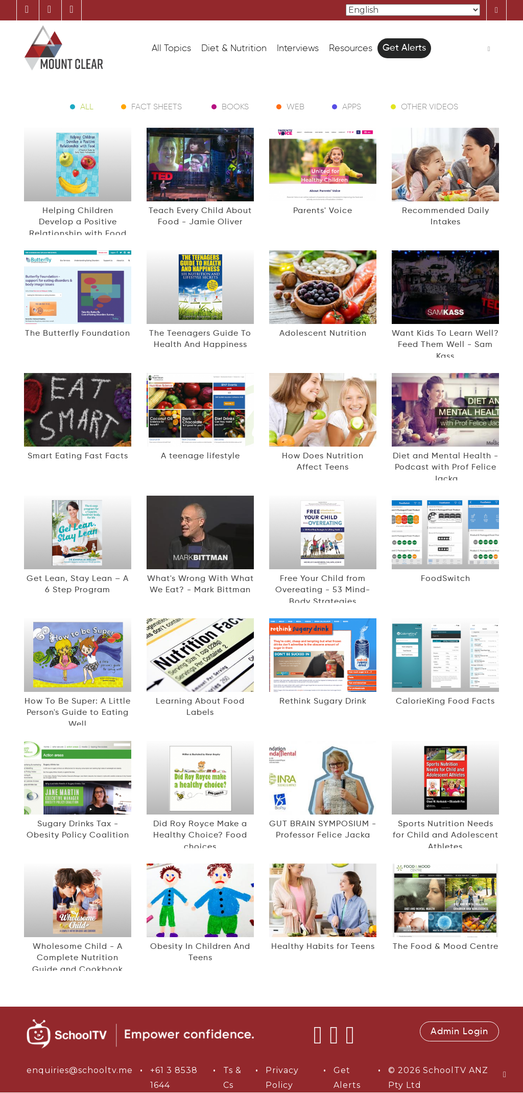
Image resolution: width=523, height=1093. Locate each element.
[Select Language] (413, 10)
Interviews (298, 48)
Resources (350, 48)
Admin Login (459, 1031)
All (86, 107)
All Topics (171, 48)
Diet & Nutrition (234, 48)
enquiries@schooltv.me (80, 1070)
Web (295, 107)
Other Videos (429, 107)
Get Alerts (404, 48)
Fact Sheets (156, 107)
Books (235, 107)
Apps (351, 107)
